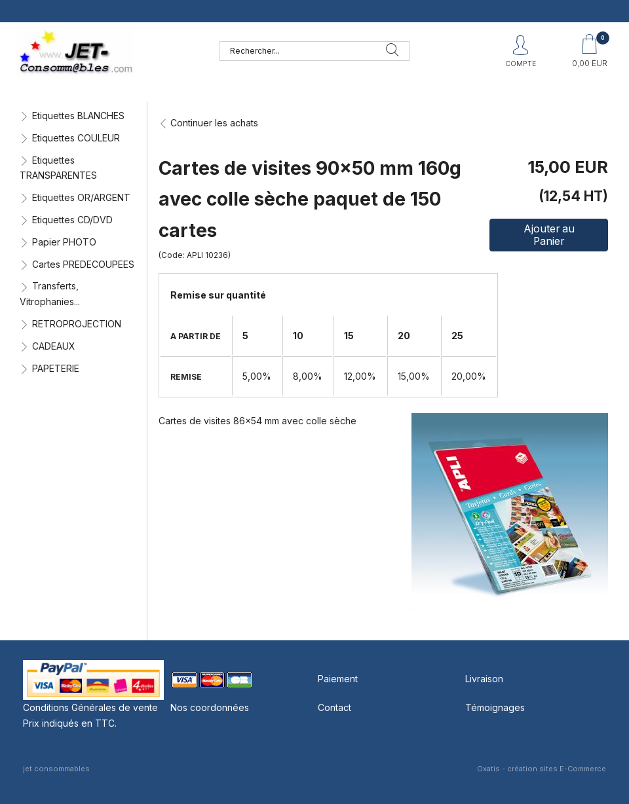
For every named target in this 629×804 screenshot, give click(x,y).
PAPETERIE (55, 368)
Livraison (484, 678)
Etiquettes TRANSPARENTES (58, 168)
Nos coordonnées (209, 707)
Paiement (338, 678)
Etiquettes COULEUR (76, 137)
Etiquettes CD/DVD (72, 219)
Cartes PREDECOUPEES (83, 264)
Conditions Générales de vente (90, 707)
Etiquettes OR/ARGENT (81, 197)
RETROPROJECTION (76, 323)
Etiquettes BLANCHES (78, 115)
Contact (334, 707)
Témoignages (495, 707)
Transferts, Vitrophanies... (50, 293)
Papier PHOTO (64, 241)
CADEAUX (53, 346)
